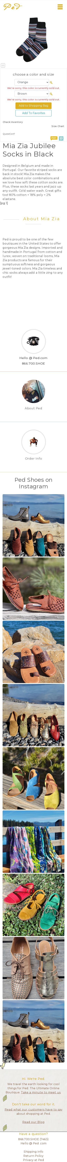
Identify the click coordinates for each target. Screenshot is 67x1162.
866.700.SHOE (33, 363)
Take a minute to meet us (41, 1092)
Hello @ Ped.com (33, 358)
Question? (9, 134)
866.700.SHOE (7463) (33, 1139)
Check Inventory (13, 122)
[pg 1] (4, 203)
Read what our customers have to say (34, 1109)
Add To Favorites (33, 113)
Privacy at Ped (33, 1160)
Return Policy (33, 1155)
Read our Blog (33, 1122)
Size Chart (58, 126)
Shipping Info (33, 1151)
